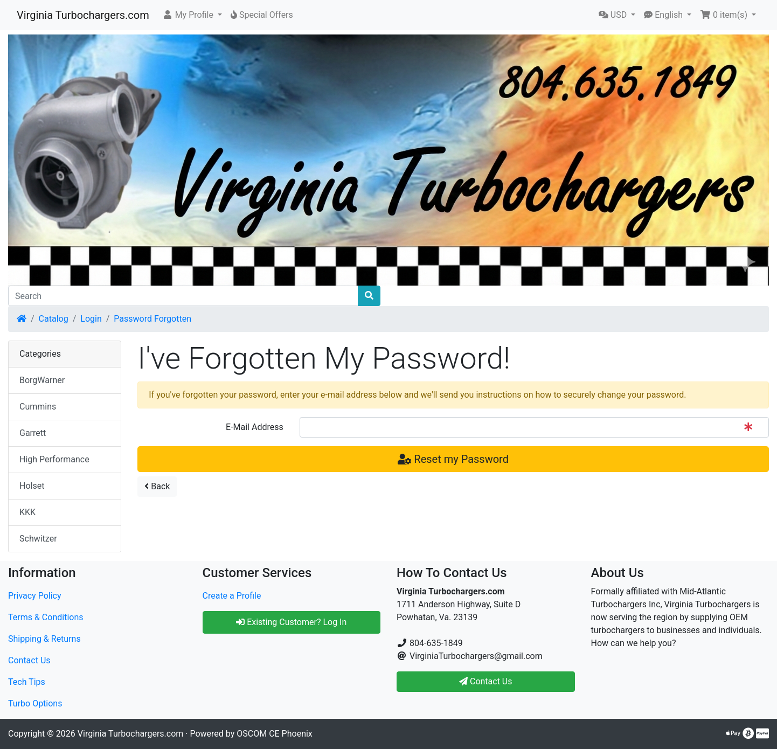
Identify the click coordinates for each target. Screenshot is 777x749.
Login (90, 319)
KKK (27, 512)
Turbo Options (35, 703)
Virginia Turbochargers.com (83, 15)
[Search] (183, 296)
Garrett (32, 433)
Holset (31, 486)
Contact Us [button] (485, 681)
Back (157, 486)
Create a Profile (232, 596)
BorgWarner (42, 380)
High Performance (54, 459)
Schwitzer (38, 538)
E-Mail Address (254, 427)
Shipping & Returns (44, 639)
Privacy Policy (34, 596)
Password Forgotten (152, 319)
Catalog (53, 319)
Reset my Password (453, 459)
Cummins (37, 406)
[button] (192, 15)
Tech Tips (26, 682)
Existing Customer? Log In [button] (291, 622)
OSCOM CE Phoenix (275, 734)
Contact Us (29, 660)
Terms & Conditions (46, 617)
